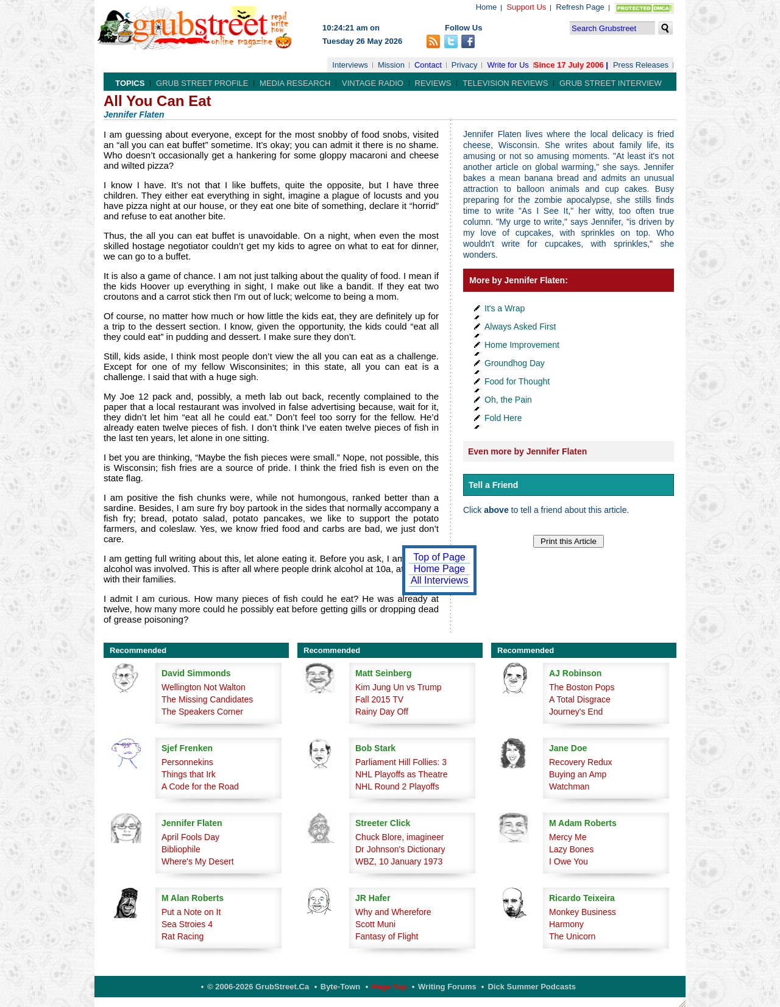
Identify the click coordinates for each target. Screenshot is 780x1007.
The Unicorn (572, 936)
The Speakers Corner (202, 711)
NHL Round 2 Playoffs (397, 786)
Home (486, 7)
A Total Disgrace (580, 699)
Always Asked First (520, 326)
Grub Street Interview (610, 83)
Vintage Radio (372, 83)
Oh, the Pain (508, 400)
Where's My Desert (197, 861)
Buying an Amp (577, 774)
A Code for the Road (200, 786)
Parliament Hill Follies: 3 (401, 762)
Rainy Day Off (381, 711)
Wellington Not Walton (203, 687)
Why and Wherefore (393, 912)
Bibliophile (180, 849)
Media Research (295, 83)
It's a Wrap (504, 308)
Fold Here (503, 418)
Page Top (389, 986)
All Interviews (439, 580)
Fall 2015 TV (379, 699)
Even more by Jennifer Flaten (527, 451)
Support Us (526, 7)
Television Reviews (505, 83)
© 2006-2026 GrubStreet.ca (258, 986)
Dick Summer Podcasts (532, 986)
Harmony (566, 924)
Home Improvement (521, 345)
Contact (428, 64)
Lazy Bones (571, 849)
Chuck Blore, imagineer (399, 837)
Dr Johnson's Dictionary (400, 849)
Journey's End (576, 711)
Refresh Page (580, 7)
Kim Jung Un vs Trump (398, 687)
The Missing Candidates (207, 699)
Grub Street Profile (202, 83)
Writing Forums (447, 986)
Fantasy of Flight (387, 936)
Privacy (465, 64)
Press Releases (640, 64)
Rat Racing (182, 936)
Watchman (569, 786)
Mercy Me (567, 837)
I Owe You (568, 861)
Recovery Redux (580, 762)
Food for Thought (517, 381)
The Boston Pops (581, 687)
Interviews (350, 64)
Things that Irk (188, 774)
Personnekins (187, 762)
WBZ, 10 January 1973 (398, 861)
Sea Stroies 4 (187, 924)
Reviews (433, 83)
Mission (391, 64)
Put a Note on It (191, 912)
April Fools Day (190, 837)
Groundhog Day (514, 363)
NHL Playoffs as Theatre (401, 774)
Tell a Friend (493, 485)
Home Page (440, 569)
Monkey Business (582, 912)
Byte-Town (340, 986)
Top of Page (439, 557)
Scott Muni (375, 924)
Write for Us (507, 64)
